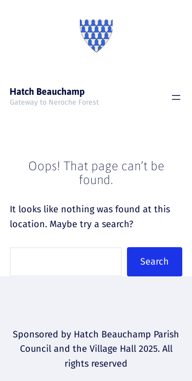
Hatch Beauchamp (47, 91)
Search (154, 261)
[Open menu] (176, 97)
